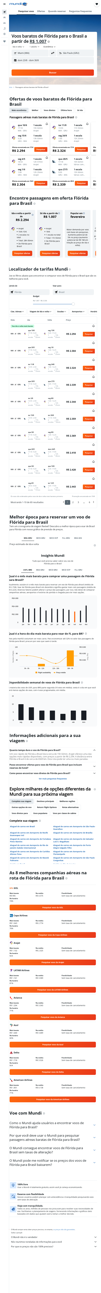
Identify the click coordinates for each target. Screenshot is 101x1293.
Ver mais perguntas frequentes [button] (55, 752)
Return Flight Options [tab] (51, 781)
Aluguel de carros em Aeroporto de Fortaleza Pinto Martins (31, 813)
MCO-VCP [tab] (56, 506)
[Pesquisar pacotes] (4, 28)
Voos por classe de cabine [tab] (69, 787)
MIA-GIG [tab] (80, 506)
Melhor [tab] (39, 110)
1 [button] (67, 470)
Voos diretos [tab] (54, 110)
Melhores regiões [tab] (72, 775)
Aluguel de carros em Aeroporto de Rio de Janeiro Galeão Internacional (34, 820)
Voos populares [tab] (45, 787)
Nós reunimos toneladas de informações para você (56, 1215)
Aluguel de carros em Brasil (27, 800)
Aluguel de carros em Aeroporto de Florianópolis (72, 826)
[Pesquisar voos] (4, 12)
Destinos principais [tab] (50, 775)
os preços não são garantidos (68, 1203)
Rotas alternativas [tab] (75, 781)
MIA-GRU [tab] (30, 506)
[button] (4, 4)
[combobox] (54, 46)
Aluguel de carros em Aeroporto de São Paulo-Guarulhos (73, 801)
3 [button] (78, 470)
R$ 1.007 (42, 41)
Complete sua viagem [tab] (26, 775)
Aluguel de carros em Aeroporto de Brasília (75, 806)
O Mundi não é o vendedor (56, 1210)
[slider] (75, 306)
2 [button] (73, 470)
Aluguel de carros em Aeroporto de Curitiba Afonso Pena (34, 826)
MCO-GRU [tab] (43, 506)
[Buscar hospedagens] (4, 17)
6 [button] (89, 470)
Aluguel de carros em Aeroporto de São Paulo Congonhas (73, 832)
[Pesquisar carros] (4, 23)
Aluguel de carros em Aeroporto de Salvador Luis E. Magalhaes (72, 813)
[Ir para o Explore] (4, 34)
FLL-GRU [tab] (68, 506)
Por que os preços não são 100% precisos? (56, 1220)
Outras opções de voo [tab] (26, 781)
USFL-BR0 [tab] (30, 538)
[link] (26, 256)
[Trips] (4, 41)
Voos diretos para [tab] (24, 787)
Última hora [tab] (70, 110)
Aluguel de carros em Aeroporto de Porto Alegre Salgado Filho (74, 820)
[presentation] (53, 41)
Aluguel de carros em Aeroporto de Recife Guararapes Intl (33, 807)
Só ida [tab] (84, 110)
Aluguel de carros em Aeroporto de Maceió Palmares (34, 832)
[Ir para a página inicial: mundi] (18, 4)
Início (15, 87)
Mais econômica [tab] (23, 110)
